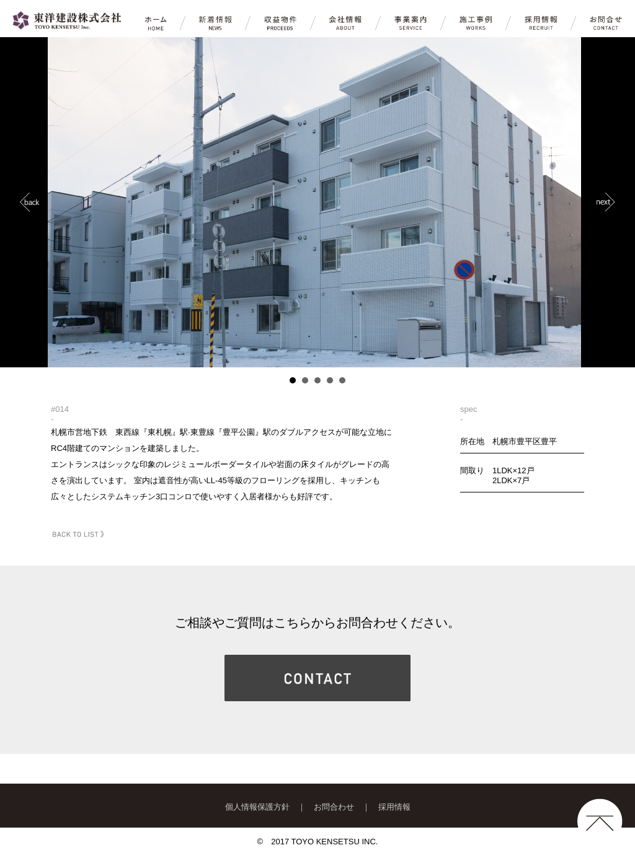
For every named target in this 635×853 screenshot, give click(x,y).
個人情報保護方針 (257, 806)
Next (605, 202)
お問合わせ (334, 806)
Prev (30, 202)
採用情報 (394, 806)
